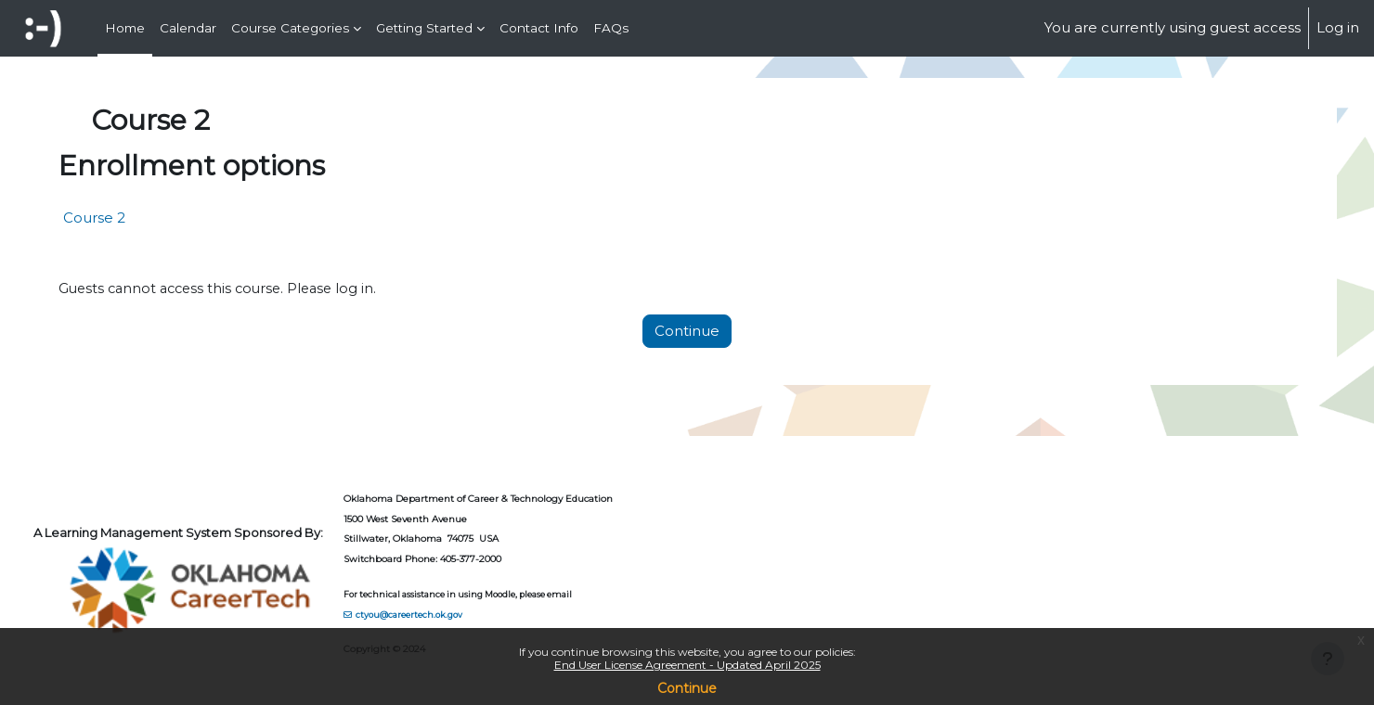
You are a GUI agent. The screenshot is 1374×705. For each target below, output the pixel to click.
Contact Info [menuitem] (538, 27)
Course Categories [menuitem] (290, 27)
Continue (687, 688)
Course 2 (134, 217)
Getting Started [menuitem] (424, 27)
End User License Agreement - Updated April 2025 (687, 665)
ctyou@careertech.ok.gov (450, 614)
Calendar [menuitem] (188, 27)
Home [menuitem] (125, 27)
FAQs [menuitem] (611, 27)
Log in (1337, 27)
